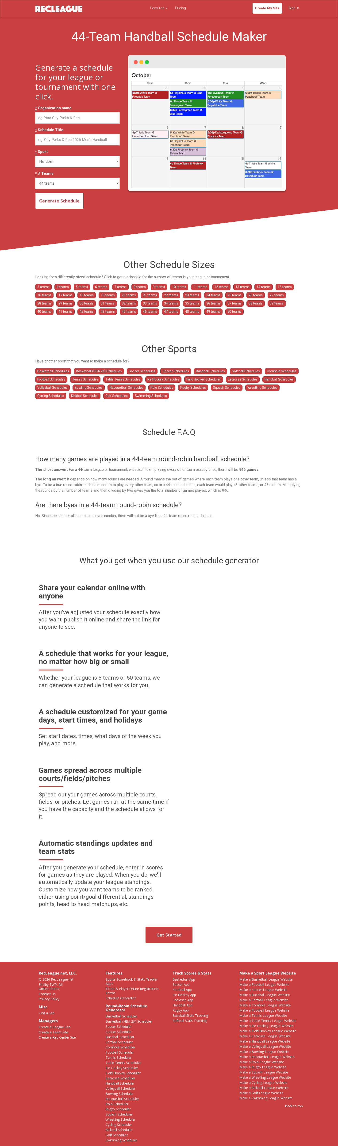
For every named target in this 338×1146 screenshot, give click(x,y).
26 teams (256, 295)
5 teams (82, 287)
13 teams (242, 287)
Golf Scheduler (117, 1135)
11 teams (200, 287)
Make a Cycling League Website (263, 1082)
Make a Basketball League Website (266, 979)
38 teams (256, 303)
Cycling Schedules (50, 396)
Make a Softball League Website (263, 1000)
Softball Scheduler (119, 1042)
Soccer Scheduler (119, 1026)
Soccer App (181, 984)
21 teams (150, 295)
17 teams (65, 295)
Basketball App (184, 979)
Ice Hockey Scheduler (122, 1068)
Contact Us (47, 994)
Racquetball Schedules (126, 387)
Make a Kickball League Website (263, 1087)
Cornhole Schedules (281, 371)
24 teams (213, 295)
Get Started (169, 935)
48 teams (192, 311)
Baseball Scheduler (120, 1037)
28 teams (44, 303)
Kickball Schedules (84, 396)
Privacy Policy (49, 999)
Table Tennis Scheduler (123, 1062)
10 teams (179, 287)
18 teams (87, 295)
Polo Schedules (161, 387)
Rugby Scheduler (118, 1109)
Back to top (294, 1106)
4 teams (63, 287)
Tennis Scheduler (118, 1057)
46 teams (150, 311)
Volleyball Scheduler (120, 1088)
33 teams (150, 303)
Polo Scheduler (117, 1104)
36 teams (213, 303)
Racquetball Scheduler (122, 1099)
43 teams (108, 311)
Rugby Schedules (193, 387)
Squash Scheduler (119, 1114)
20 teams (129, 295)
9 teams (159, 287)
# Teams (44, 173)
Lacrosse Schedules (242, 379)
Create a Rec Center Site (57, 1037)
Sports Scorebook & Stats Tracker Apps (131, 981)
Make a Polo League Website (261, 1062)
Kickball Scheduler (119, 1129)
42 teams (87, 311)
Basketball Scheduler (121, 1016)
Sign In (293, 8)
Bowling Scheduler (120, 1093)
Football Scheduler (120, 1052)
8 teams (140, 287)
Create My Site (267, 8)
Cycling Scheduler (119, 1124)
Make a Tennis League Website (263, 1015)
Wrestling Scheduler (120, 1119)
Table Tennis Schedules (122, 379)
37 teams (234, 303)
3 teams (43, 287)
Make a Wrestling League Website (265, 1077)
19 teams (108, 295)
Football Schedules (51, 379)
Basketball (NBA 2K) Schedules (99, 371)
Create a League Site (54, 1027)
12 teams (221, 287)
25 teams (234, 295)
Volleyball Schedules (52, 387)
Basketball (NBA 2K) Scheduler (129, 1021)
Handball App (182, 1005)
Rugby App (181, 1010)
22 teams (171, 295)
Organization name (53, 108)
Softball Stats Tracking (190, 1020)
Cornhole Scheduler (120, 1047)
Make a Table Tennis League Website (267, 1020)
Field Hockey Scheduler (123, 1073)
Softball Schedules (246, 371)
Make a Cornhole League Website (265, 1005)
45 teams (129, 311)
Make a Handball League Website (264, 1041)
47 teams (171, 311)
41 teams (65, 311)
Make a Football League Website (264, 984)
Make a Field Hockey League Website (267, 1031)
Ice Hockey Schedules (163, 379)
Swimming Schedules (151, 396)
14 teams (264, 287)
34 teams (171, 303)
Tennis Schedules (85, 379)
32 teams (129, 303)
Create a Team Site (53, 1032)
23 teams (192, 295)
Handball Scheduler (120, 1083)
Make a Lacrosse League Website (265, 1036)
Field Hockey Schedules (203, 379)
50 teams (234, 311)
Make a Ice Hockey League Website (266, 1026)
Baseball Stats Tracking (190, 1015)
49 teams (213, 311)
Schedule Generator (121, 998)
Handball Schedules (279, 379)
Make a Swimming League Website (266, 1098)
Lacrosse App (183, 1000)
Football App (182, 989)
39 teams (277, 303)
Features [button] (159, 8)
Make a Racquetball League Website (267, 1057)
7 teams (120, 287)
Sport (41, 151)
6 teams (101, 287)
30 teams (87, 303)
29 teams (65, 303)
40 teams (44, 311)
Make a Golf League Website (261, 1093)
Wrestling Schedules (262, 387)
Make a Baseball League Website (264, 995)
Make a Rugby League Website (262, 1067)
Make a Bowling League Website (264, 1051)
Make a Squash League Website (263, 1072)
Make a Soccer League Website (263, 989)
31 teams (108, 303)
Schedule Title (49, 130)
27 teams (277, 295)
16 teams (44, 295)
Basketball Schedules (53, 371)
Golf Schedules (116, 396)
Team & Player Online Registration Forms (132, 990)
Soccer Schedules (142, 371)
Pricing (180, 8)
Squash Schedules (226, 387)
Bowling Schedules (89, 387)
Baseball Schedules (210, 371)
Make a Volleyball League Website (265, 1046)
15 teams (285, 287)
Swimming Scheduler (121, 1140)
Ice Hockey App (184, 995)
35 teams (192, 303)
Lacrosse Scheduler (120, 1078)
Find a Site (46, 1013)
